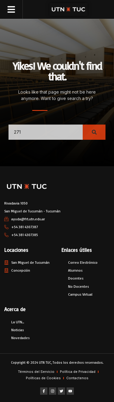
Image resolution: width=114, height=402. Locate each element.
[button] (11, 9)
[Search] (94, 135)
